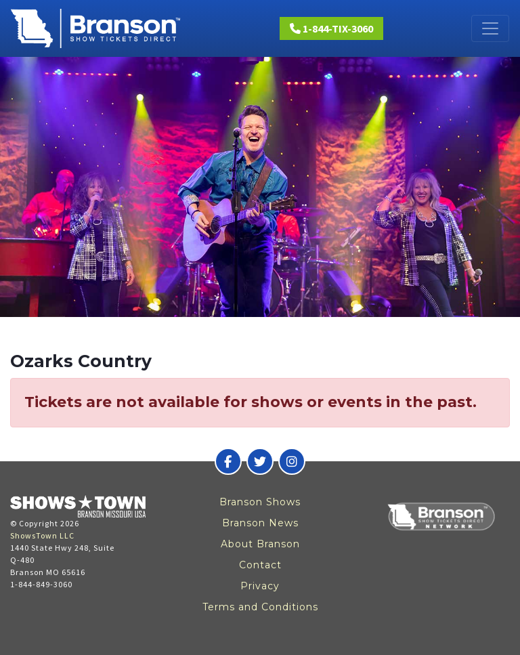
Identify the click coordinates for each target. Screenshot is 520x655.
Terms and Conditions (260, 607)
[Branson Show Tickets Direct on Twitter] (260, 461)
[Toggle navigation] (490, 28)
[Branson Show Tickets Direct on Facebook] (228, 461)
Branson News (260, 523)
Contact (260, 565)
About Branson (260, 544)
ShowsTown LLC (42, 535)
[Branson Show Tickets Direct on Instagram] (291, 461)
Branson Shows (260, 502)
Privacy (260, 586)
